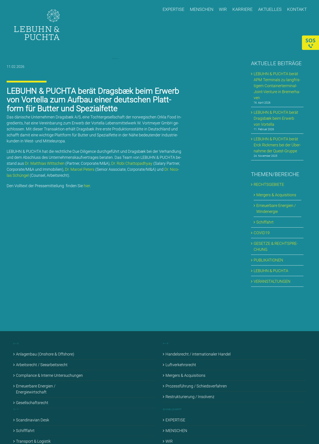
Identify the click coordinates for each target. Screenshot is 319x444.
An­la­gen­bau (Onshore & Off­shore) (45, 354)
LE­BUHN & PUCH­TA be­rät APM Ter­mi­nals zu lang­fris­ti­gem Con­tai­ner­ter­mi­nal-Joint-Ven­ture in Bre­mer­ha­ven (277, 85)
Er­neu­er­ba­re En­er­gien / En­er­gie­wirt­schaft (35, 389)
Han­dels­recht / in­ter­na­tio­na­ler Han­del (198, 354)
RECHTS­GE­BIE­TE (269, 184)
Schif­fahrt (265, 222)
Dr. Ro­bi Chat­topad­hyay (132, 163)
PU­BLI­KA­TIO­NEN (268, 260)
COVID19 (262, 232)
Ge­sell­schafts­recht (32, 402)
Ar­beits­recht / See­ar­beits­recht (42, 364)
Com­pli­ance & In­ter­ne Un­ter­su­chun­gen (49, 375)
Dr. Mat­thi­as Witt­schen (45, 163)
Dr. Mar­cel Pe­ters (80, 169)
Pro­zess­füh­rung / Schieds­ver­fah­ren (196, 386)
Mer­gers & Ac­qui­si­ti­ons (276, 195)
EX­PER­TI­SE (175, 420)
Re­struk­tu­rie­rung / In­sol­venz (189, 396)
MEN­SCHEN (176, 430)
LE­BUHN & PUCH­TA (271, 270)
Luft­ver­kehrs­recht (180, 364)
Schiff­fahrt (25, 430)
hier (87, 185)
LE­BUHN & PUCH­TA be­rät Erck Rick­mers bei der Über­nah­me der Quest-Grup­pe (277, 145)
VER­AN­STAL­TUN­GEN (272, 281)
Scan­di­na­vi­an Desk (32, 420)
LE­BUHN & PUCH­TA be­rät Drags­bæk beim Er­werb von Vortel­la (276, 118)
